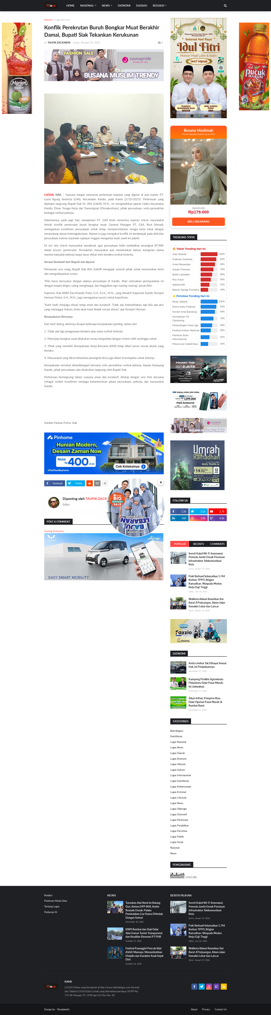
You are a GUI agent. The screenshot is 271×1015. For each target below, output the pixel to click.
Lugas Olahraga (178, 808)
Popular (180, 543)
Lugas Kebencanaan (180, 786)
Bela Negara (176, 730)
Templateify (63, 1009)
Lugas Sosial (176, 842)
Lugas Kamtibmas (179, 780)
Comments (217, 543)
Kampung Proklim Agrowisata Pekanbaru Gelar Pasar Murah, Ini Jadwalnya (206, 683)
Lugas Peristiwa (178, 830)
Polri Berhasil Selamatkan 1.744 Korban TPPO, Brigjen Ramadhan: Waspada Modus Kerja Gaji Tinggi (207, 582)
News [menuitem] (106, 5)
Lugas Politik (177, 836)
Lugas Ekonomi (62, 19)
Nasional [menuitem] (87, 5)
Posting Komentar (54, 531)
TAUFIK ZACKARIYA (101, 498)
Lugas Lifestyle (178, 797)
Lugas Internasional (180, 775)
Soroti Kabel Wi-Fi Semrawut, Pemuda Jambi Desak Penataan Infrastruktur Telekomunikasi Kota (207, 559)
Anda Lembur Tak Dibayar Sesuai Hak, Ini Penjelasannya (207, 665)
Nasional (174, 847)
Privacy (206, 1009)
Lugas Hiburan (178, 764)
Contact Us (221, 1009)
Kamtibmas (176, 736)
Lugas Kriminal (178, 791)
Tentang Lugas (51, 906)
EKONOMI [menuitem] (124, 5)
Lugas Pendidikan (179, 825)
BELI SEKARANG (198, 221)
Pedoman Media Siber (55, 900)
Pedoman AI (50, 912)
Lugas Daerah (177, 753)
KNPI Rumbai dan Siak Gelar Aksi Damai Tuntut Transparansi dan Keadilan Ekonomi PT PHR (144, 933)
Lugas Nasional (178, 741)
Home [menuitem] (70, 5)
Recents (198, 543)
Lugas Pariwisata (179, 819)
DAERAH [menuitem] (141, 5)
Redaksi (48, 895)
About (194, 1009)
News (173, 853)
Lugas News (176, 747)
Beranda (48, 19)
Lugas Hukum (177, 769)
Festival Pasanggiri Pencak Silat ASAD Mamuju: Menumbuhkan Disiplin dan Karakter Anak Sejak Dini (144, 954)
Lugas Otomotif (178, 814)
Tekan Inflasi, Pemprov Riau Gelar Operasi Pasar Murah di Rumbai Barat (205, 702)
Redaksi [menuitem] (158, 5)
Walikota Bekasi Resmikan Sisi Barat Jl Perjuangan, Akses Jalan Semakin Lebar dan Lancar (207, 602)
